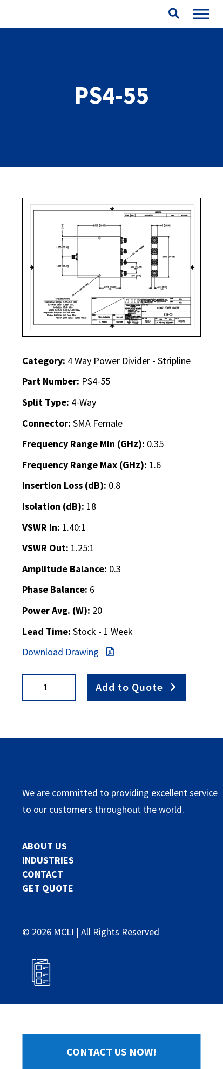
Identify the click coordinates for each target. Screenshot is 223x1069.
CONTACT (42, 874)
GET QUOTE (47, 888)
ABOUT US (44, 846)
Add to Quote (129, 687)
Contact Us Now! (111, 1051)
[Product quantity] (49, 687)
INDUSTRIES (48, 860)
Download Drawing (68, 652)
